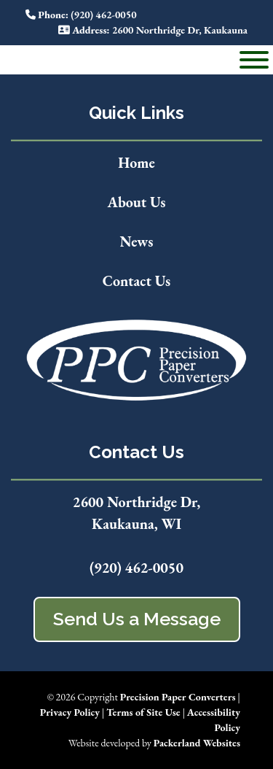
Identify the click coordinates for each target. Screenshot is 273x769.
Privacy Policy (70, 712)
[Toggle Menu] (254, 60)
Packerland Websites (197, 742)
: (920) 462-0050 (81, 14)
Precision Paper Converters (178, 696)
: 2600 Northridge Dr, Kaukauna (153, 29)
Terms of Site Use (143, 712)
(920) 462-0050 (136, 567)
